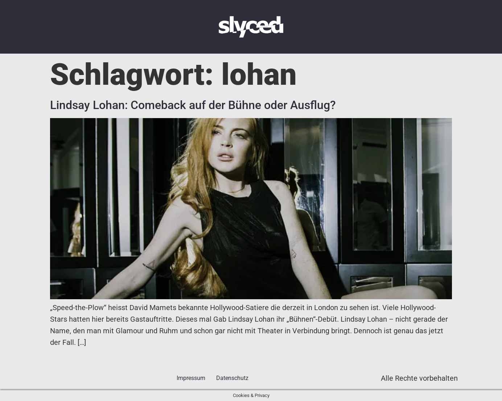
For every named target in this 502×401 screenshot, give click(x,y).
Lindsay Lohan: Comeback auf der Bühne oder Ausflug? (193, 105)
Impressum (191, 378)
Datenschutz (232, 378)
